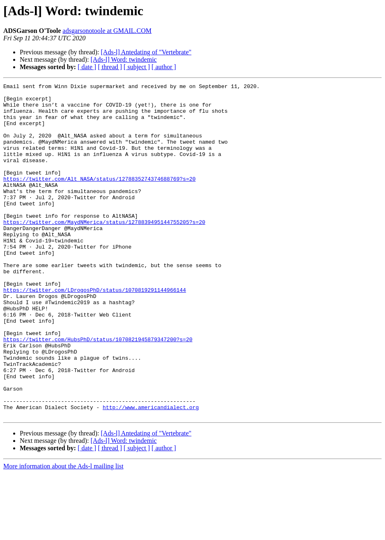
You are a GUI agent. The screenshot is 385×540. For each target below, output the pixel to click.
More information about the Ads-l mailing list (63, 532)
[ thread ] (110, 66)
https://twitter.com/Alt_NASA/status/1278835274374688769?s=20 (99, 198)
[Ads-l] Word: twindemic (123, 59)
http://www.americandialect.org (151, 472)
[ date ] (87, 66)
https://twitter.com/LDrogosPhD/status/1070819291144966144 (94, 331)
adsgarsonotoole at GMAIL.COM (106, 30)
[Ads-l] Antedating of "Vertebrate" (146, 52)
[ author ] (164, 66)
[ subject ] (137, 66)
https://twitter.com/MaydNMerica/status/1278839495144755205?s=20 (104, 250)
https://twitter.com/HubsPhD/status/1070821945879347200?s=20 (97, 391)
